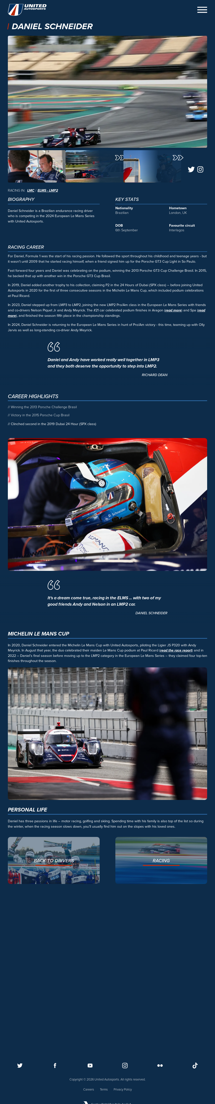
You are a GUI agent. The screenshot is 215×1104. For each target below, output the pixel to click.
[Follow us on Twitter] (20, 1065)
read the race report (176, 801)
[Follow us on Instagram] (125, 1065)
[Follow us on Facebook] (55, 1065)
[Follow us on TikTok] (195, 1065)
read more (173, 461)
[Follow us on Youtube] (90, 1065)
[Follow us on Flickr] (160, 1065)
